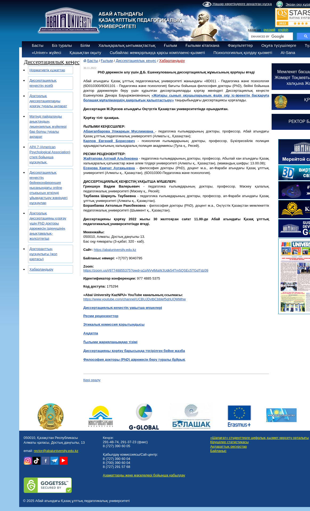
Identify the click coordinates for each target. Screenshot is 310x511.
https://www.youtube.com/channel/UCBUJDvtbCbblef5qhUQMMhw (134, 299)
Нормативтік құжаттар (47, 70)
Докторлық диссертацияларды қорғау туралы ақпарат (48, 101)
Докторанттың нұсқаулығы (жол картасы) (43, 254)
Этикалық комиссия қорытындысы (114, 324)
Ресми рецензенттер (100, 316)
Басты (37, 45)
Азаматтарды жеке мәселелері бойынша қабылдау (144, 475)
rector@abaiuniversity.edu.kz (56, 451)
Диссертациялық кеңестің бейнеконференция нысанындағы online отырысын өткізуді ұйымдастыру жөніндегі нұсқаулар (49, 188)
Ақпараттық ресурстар (228, 446)
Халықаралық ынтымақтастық (126, 45)
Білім (85, 45)
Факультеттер (240, 45)
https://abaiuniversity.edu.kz (115, 250)
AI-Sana (288, 52)
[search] (270, 36)
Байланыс (218, 451)
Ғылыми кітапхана (202, 45)
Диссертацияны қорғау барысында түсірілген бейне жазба (134, 351)
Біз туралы (62, 45)
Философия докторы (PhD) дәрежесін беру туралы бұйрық (134, 360)
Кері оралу (91, 380)
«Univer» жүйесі (46, 52)
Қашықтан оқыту (85, 52)
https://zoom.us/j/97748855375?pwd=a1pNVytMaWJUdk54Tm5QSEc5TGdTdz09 (145, 270)
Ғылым (170, 45)
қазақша (254, 30)
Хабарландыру (42, 269)
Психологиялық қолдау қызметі (243, 52)
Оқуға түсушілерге (278, 45)
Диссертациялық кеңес (136, 61)
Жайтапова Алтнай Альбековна (110, 158)
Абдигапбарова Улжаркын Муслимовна (119, 131)
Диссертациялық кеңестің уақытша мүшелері (122, 308)
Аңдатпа (90, 333)
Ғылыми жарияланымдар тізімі (110, 342)
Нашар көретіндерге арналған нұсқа (237, 4)
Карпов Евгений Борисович (109, 141)
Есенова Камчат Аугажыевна (109, 168)
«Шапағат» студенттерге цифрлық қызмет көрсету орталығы (259, 438)
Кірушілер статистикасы (229, 442)
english (283, 30)
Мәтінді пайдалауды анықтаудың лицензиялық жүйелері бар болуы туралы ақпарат (48, 126)
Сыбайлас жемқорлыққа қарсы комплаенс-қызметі (157, 52)
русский (269, 30)
